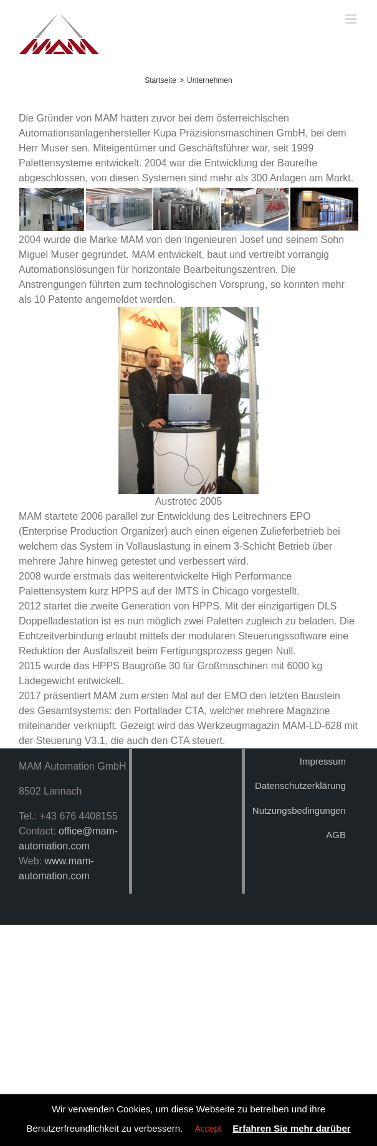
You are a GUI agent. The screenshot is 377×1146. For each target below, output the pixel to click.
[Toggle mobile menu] (351, 19)
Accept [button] (207, 1129)
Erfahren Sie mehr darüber (291, 1128)
